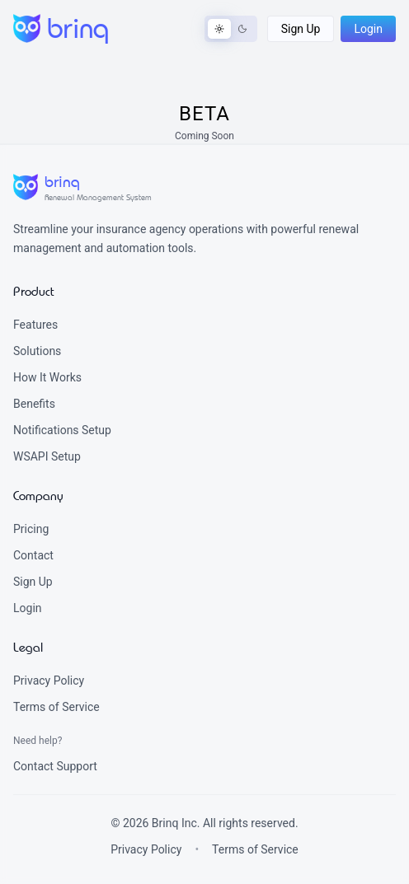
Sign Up (33, 581)
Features (35, 324)
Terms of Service (56, 706)
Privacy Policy (48, 680)
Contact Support (55, 766)
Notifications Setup (62, 430)
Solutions (37, 351)
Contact (33, 555)
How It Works (47, 377)
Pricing (31, 529)
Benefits (34, 403)
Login (27, 608)
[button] (301, 29)
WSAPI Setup (47, 456)
